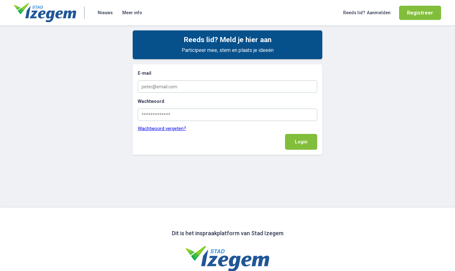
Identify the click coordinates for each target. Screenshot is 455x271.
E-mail (144, 73)
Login (301, 142)
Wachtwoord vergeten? (162, 128)
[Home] (45, 12)
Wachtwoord (151, 101)
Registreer (420, 13)
